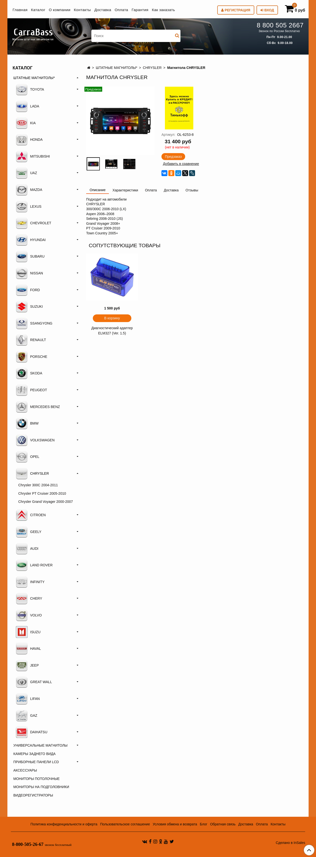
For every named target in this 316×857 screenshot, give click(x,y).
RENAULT (31, 340)
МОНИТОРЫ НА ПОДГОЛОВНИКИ (41, 787)
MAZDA (29, 190)
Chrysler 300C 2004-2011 (38, 485)
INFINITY (30, 582)
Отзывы (192, 190)
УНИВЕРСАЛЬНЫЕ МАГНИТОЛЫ (40, 745)
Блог (203, 824)
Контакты (82, 10)
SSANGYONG (34, 323)
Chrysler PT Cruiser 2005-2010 (42, 493)
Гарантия (140, 10)
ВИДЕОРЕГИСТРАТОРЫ (33, 795)
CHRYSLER (152, 68)
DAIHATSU (31, 732)
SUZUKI (29, 306)
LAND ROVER (34, 565)
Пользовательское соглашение (125, 824)
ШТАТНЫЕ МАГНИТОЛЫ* (116, 68)
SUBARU (30, 256)
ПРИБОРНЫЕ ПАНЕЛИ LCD (36, 762)
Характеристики (125, 190)
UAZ (26, 173)
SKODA (29, 373)
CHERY (29, 598)
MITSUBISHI (33, 156)
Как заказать (163, 10)
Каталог (38, 10)
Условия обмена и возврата (175, 824)
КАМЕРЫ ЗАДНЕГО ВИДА (34, 754)
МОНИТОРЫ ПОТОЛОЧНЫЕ (36, 779)
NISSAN (29, 273)
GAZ (26, 715)
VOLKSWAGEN (35, 440)
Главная (20, 10)
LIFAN (28, 699)
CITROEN (31, 515)
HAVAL (28, 648)
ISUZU (28, 632)
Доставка (102, 10)
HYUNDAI (31, 240)
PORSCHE (31, 357)
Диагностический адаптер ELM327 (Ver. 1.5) (112, 330)
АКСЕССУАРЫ (25, 770)
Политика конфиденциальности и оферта (64, 824)
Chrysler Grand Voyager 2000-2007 (45, 502)
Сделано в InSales (290, 842)
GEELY (28, 532)
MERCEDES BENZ (38, 407)
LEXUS (28, 206)
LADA (27, 106)
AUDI (27, 548)
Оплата (121, 10)
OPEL (27, 457)
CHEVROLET (33, 223)
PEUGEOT (31, 390)
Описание (97, 190)
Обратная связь (223, 824)
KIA (26, 123)
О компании (60, 10)
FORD (28, 290)
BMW (27, 423)
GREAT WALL (34, 682)
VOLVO (29, 615)
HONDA (29, 139)
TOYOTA (30, 89)
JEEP (27, 665)
